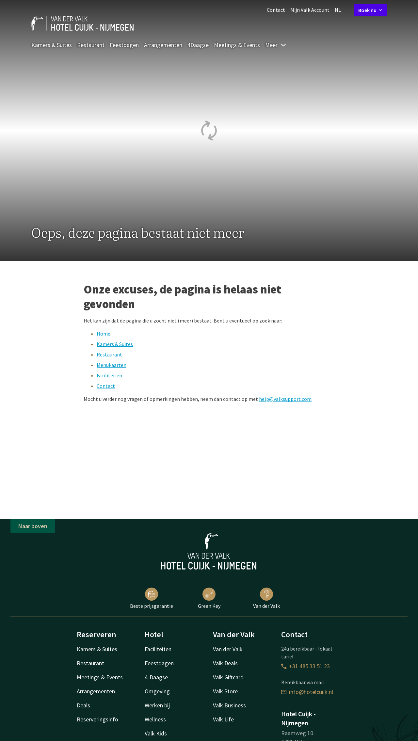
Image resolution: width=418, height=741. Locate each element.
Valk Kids (156, 733)
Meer (276, 45)
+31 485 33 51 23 (305, 666)
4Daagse (198, 45)
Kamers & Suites (51, 45)
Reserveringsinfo (97, 719)
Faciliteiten (109, 375)
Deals (83, 705)
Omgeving (157, 691)
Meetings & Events (237, 45)
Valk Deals (225, 663)
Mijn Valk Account (310, 10)
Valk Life (223, 719)
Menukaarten (111, 365)
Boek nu (370, 10)
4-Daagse (156, 677)
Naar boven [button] (32, 526)
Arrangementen (163, 45)
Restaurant (90, 45)
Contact (276, 10)
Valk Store (225, 691)
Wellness (155, 719)
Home (103, 333)
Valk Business (229, 705)
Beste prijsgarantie (151, 598)
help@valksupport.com (285, 399)
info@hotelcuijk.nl (307, 692)
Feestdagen (124, 45)
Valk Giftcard (228, 677)
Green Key (209, 598)
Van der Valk (266, 598)
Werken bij (157, 705)
